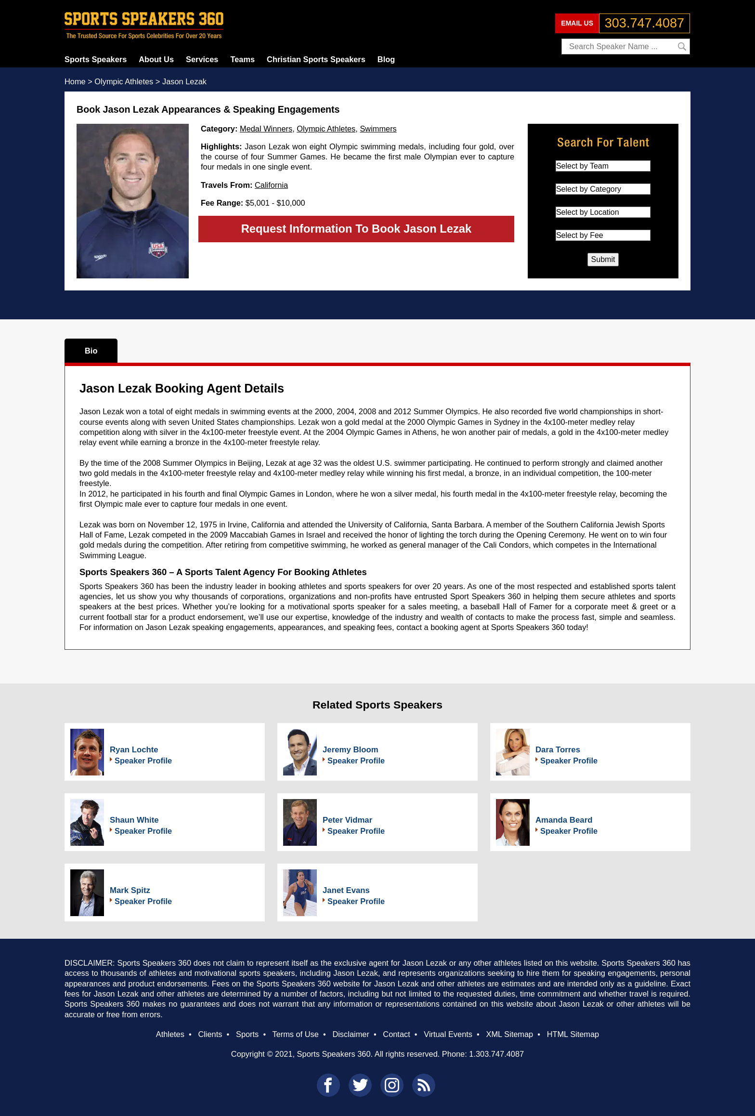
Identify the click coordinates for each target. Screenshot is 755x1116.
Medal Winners (266, 128)
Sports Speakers (96, 59)
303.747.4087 (644, 23)
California (271, 185)
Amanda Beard (563, 820)
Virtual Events (448, 1034)
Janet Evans (346, 890)
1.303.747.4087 (496, 1054)
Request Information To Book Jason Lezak (356, 228)
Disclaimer (350, 1034)
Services (202, 59)
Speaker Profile (143, 760)
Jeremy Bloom (350, 749)
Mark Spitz (130, 890)
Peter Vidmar (347, 820)
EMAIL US (577, 23)
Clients (210, 1034)
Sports (247, 1034)
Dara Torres (557, 749)
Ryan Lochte (134, 749)
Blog (386, 59)
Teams (242, 59)
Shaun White (134, 820)
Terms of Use (295, 1034)
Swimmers (378, 128)
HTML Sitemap (573, 1034)
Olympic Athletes (326, 128)
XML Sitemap (509, 1034)
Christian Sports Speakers (316, 59)
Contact (396, 1034)
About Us (156, 59)
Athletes (170, 1034)
